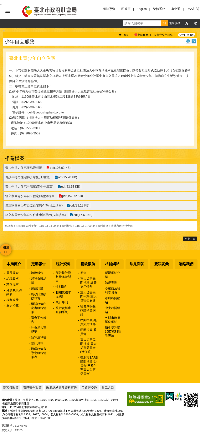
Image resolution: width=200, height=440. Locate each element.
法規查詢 (111, 282)
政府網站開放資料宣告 (61, 387)
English (142, 9)
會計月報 (37, 343)
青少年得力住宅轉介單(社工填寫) (27, 177)
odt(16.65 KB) (82, 215)
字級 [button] (186, 23)
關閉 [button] (6, 247)
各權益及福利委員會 (112, 290)
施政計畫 (37, 288)
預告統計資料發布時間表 (63, 276)
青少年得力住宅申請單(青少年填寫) (29, 186)
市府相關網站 (112, 300)
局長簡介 (12, 272)
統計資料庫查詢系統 (63, 310)
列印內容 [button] (188, 41)
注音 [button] (193, 41)
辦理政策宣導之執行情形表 (38, 353)
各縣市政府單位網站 (112, 319)
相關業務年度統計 (63, 294)
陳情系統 (159, 9)
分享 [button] (195, 23)
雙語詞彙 (161, 264)
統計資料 (63, 264)
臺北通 (175, 9)
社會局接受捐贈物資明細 (88, 310)
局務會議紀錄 (38, 280)
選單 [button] (8, 11)
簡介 (83, 272)
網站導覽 (109, 9)
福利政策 (12, 300)
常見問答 (137, 264)
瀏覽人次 (7, 430)
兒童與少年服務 (163, 34)
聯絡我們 (186, 264)
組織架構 (12, 278)
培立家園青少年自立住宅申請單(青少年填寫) (35, 215)
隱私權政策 (10, 387)
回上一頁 (190, 238)
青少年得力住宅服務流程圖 (23, 167)
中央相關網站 (112, 310)
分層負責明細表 (14, 292)
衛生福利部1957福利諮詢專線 (113, 331)
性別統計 (62, 286)
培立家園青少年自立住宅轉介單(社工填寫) (34, 205)
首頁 (126, 34)
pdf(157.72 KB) (72, 196)
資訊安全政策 (32, 387)
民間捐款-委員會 (88, 332)
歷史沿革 (12, 305)
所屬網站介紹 (112, 274)
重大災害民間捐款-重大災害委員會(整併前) (88, 345)
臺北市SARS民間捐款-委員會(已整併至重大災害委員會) (89, 365)
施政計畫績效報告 (38, 296)
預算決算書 (38, 337)
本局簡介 (14, 264)
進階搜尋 (174, 23)
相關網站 (112, 264)
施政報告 (37, 272)
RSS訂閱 (193, 9)
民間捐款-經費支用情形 (88, 322)
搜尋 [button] (164, 23)
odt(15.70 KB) (67, 177)
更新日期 (7, 425)
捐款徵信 (87, 264)
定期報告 (38, 264)
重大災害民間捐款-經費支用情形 (88, 282)
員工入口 (108, 387)
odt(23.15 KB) (70, 186)
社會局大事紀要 (38, 329)
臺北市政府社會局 (53, 11)
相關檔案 (15, 158)
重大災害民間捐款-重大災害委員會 (88, 296)
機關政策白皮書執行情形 (38, 308)
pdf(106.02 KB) (59, 167)
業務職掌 (12, 284)
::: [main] (4, 30)
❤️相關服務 (141, 34)
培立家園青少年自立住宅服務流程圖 (29, 196)
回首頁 (126, 9)
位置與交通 (89, 387)
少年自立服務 (187, 34)
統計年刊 (62, 302)
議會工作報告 (38, 319)
